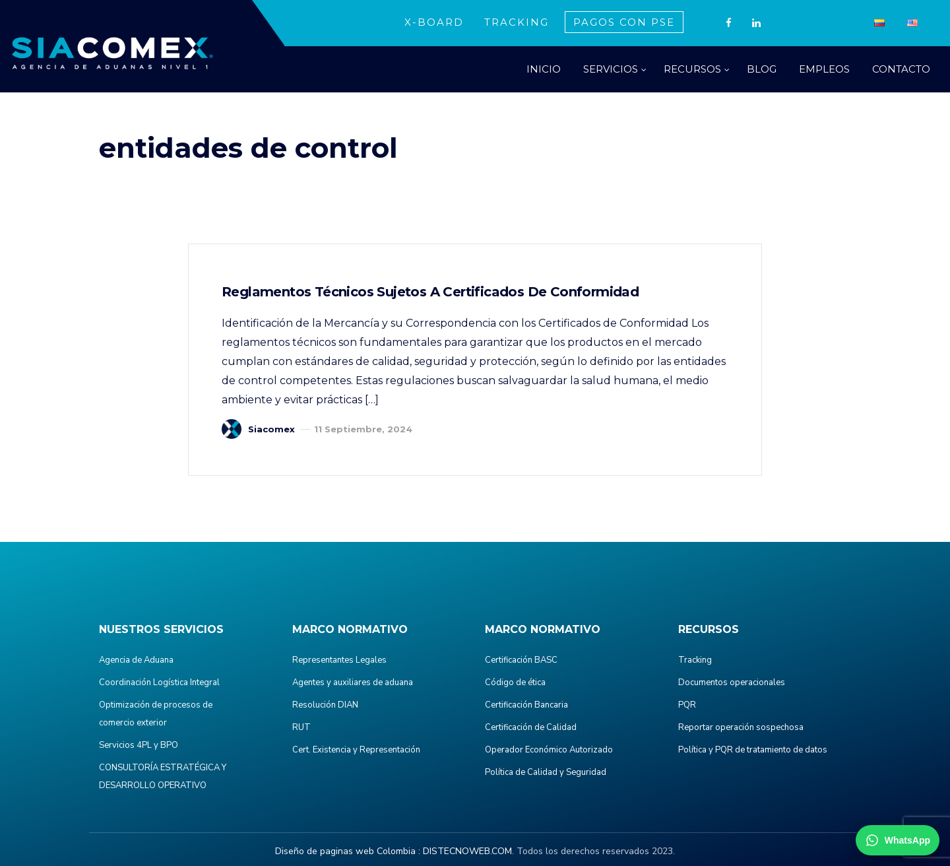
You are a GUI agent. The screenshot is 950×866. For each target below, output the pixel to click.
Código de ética (515, 682)
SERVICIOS (610, 69)
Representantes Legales (339, 660)
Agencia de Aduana (136, 660)
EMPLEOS (824, 69)
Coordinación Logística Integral (159, 682)
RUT (301, 727)
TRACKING (516, 22)
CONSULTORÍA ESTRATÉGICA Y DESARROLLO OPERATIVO (162, 776)
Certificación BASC (521, 660)
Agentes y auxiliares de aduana (352, 682)
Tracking (695, 660)
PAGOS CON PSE (624, 22)
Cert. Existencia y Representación (356, 750)
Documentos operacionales (731, 682)
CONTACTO (901, 69)
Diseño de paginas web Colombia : (347, 851)
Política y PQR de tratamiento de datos (752, 750)
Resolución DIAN (325, 705)
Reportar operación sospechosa (741, 727)
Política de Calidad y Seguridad (545, 772)
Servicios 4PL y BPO (138, 745)
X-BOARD (434, 22)
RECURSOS (692, 69)
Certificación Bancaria (526, 705)
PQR (687, 705)
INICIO (543, 69)
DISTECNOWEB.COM (467, 851)
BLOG (761, 69)
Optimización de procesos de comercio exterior (155, 714)
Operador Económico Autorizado (549, 750)
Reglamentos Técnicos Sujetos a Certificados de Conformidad (430, 292)
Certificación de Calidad (531, 727)
